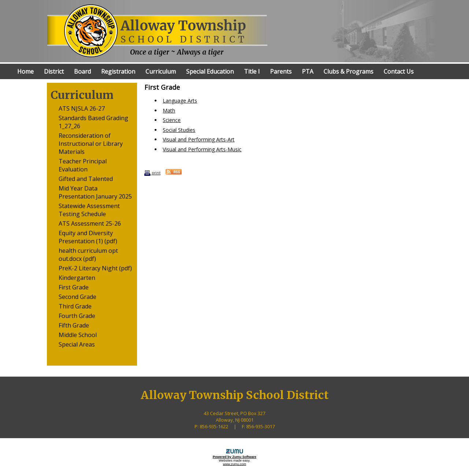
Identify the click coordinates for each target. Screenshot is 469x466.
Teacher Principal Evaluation (83, 165)
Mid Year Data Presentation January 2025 (95, 192)
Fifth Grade (74, 325)
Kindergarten (77, 278)
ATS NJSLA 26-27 (82, 108)
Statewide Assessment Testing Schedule (89, 210)
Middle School (78, 335)
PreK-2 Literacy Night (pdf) (95, 268)
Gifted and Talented (86, 179)
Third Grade (75, 306)
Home (25, 71)
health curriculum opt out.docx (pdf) (88, 255)
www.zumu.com (234, 464)
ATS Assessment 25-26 (90, 223)
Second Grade (77, 297)
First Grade (74, 287)
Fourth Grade (77, 316)
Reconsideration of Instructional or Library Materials (91, 144)
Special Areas (77, 344)
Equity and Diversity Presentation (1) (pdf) (88, 237)
